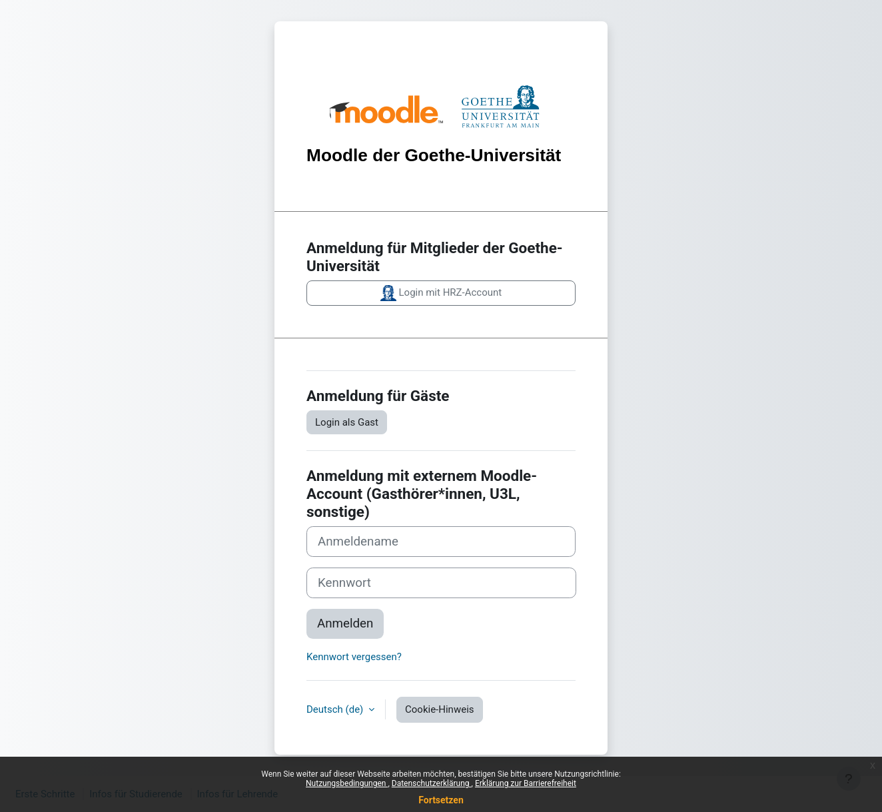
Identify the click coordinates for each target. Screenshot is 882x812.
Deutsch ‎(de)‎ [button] (336, 709)
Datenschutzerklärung (432, 783)
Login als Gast (346, 422)
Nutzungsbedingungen (347, 783)
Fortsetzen (441, 800)
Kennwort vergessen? (354, 657)
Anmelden (345, 623)
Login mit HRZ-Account (441, 293)
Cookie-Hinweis (439, 709)
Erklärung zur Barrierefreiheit (525, 783)
